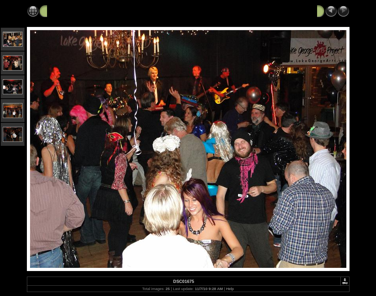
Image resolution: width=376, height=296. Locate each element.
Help (230, 288)
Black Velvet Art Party (76, 11)
